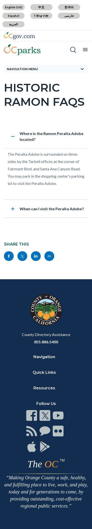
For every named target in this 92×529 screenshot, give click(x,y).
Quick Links (44, 372)
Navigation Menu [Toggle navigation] (46, 69)
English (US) (13, 7)
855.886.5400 (46, 341)
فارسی (69, 16)
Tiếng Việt (41, 16)
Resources (44, 388)
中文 (41, 7)
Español (13, 16)
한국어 (69, 7)
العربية (13, 24)
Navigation (44, 357)
